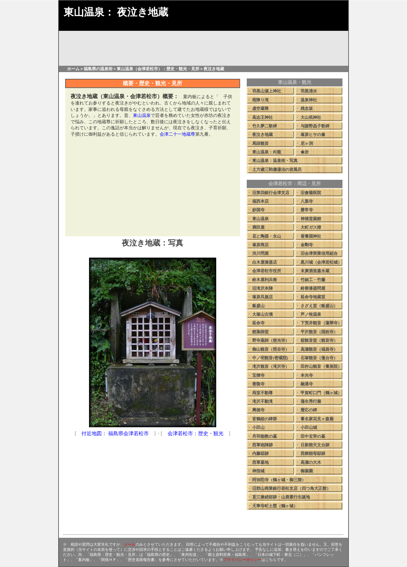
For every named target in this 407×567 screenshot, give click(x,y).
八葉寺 (306, 201)
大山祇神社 (310, 117)
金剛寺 (306, 244)
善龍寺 (258, 383)
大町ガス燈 (310, 227)
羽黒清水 (308, 91)
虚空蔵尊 (260, 108)
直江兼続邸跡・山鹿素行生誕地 (281, 497)
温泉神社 (308, 100)
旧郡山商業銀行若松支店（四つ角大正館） (291, 488)
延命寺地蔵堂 (312, 296)
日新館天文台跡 (314, 444)
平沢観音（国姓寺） (319, 331)
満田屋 (258, 227)
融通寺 (306, 383)
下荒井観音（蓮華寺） (321, 323)
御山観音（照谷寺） (270, 349)
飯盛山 (258, 305)
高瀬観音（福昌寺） (319, 349)
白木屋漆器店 (264, 262)
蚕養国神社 (310, 236)
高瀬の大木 (310, 462)
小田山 (258, 427)
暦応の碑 (308, 410)
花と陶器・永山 (266, 236)
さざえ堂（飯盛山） (319, 305)
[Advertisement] (153, 186)
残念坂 (306, 108)
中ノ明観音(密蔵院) (270, 357)
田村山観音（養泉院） (321, 366)
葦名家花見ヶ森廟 (317, 418)
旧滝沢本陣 (262, 288)
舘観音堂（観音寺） (319, 340)
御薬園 (306, 471)
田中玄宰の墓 (312, 436)
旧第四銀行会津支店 (270, 192)
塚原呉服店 (262, 296)
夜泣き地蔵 (262, 134)
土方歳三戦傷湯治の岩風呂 (277, 169)
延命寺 (258, 323)
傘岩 (304, 152)
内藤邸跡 (260, 453)
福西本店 (260, 201)
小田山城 (308, 427)
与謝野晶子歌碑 (314, 126)
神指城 (258, 471)
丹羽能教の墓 (264, 436)
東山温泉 (260, 218)
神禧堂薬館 (310, 218)
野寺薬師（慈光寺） (270, 340)
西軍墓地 (260, 462)
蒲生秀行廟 (310, 401)
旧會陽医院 (310, 192)
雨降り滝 (260, 100)
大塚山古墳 (262, 314)
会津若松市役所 (266, 270)
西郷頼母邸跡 (312, 453)
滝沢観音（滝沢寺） (270, 366)
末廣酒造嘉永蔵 (314, 270)
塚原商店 (260, 244)
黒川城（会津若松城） (321, 262)
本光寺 (306, 375)
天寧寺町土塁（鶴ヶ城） (275, 505)
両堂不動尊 (262, 392)
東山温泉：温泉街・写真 (275, 160)
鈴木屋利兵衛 (264, 279)
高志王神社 (262, 117)
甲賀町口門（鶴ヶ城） (321, 392)
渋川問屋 (260, 253)
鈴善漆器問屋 (312, 288)
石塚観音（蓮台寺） (319, 357)
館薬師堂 (260, 331)
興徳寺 (258, 410)
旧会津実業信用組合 (319, 253)
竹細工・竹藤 (312, 279)
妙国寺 (258, 209)
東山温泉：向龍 (266, 152)
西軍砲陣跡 (262, 444)
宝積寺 (258, 375)
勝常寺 (306, 209)
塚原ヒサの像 (312, 134)
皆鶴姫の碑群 (264, 418)
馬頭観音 (260, 143)
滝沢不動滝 (262, 401)
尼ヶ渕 (306, 143)
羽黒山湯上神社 (266, 91)
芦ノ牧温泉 (310, 314)
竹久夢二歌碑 (264, 126)
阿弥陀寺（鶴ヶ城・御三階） (279, 479)
